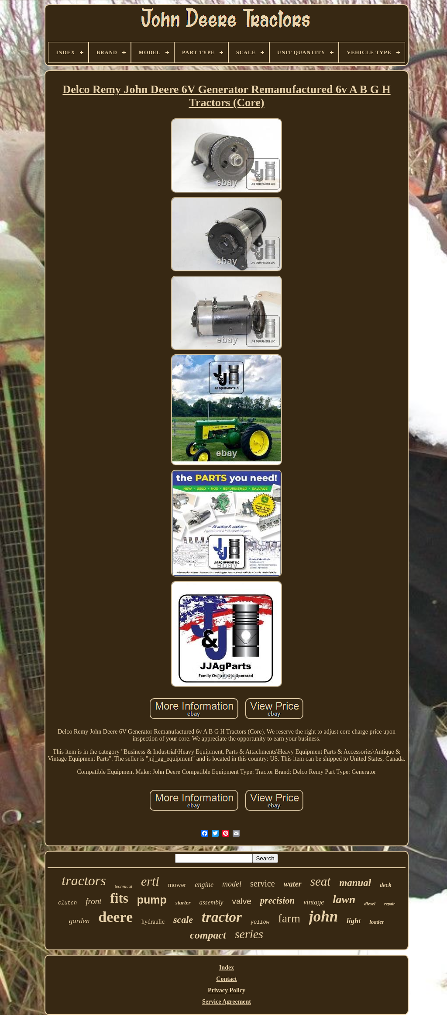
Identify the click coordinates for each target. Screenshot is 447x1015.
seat (320, 881)
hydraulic (153, 921)
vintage (313, 902)
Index (226, 967)
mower (177, 884)
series (249, 934)
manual (355, 882)
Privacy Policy (226, 990)
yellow (260, 922)
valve (241, 901)
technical (123, 886)
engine (204, 884)
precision (277, 900)
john (323, 916)
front (93, 901)
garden (79, 921)
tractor (222, 917)
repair (389, 903)
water (293, 884)
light (354, 921)
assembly (211, 902)
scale (183, 919)
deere (115, 917)
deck (385, 885)
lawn (344, 899)
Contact (226, 979)
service (262, 883)
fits (119, 898)
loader (376, 921)
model (231, 884)
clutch (67, 903)
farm (289, 918)
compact (208, 935)
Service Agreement (226, 1001)
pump (152, 900)
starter (183, 902)
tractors (84, 880)
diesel (369, 903)
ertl (150, 881)
